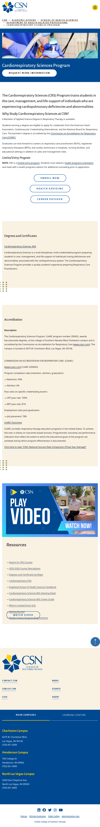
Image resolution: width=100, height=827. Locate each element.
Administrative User (71, 816)
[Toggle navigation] (95, 7)
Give (5, 697)
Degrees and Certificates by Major (26, 621)
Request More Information (29, 73)
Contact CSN (9, 681)
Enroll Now (50, 178)
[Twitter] (50, 810)
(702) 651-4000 (9, 787)
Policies (24, 816)
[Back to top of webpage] (95, 649)
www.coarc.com (81, 344)
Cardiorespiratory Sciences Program (33, 25)
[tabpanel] (50, 761)
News (55, 681)
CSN (4, 20)
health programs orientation (79, 162)
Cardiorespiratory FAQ (20, 627)
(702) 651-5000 (9, 744)
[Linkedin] (38, 810)
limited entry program (28, 162)
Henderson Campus (15, 752)
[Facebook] (44, 810)
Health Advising (50, 188)
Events (56, 689)
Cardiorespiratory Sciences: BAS (20, 246)
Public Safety (54, 816)
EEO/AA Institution (37, 816)
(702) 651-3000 (9, 766)
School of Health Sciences (59, 20)
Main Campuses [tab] (26, 715)
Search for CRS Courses (20, 608)
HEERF (55, 697)
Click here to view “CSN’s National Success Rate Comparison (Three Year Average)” (45, 446)
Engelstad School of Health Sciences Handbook (32, 633)
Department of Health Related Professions (37, 23)
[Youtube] (61, 810)
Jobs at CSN (9, 689)
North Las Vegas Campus (18, 774)
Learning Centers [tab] (74, 715)
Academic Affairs (24, 20)
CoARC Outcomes (13, 422)
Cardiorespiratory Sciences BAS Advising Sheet (32, 639)
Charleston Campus (15, 731)
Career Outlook (50, 199)
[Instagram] (55, 810)
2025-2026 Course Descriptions (24, 615)
